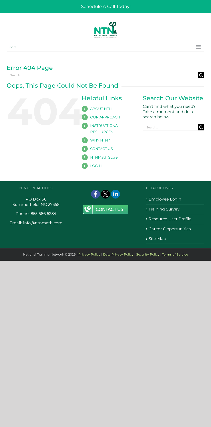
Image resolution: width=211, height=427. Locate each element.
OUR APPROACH (105, 117)
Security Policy (147, 254)
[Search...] (102, 75)
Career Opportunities (170, 228)
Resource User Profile (170, 218)
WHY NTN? (100, 140)
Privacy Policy (89, 254)
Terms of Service (175, 254)
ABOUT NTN (101, 109)
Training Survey (164, 209)
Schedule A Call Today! (106, 6)
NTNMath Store (104, 157)
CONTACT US (101, 149)
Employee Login (165, 199)
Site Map (157, 238)
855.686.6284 (43, 213)
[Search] (201, 75)
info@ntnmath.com (42, 222)
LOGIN (96, 166)
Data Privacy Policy (118, 254)
